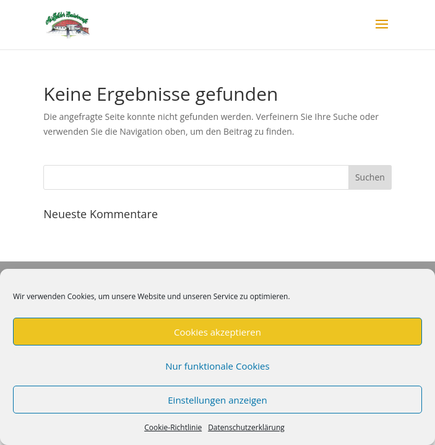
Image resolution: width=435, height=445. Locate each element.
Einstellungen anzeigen (217, 400)
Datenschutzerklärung (246, 427)
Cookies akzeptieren (217, 332)
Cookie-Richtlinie (173, 427)
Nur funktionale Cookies (217, 366)
